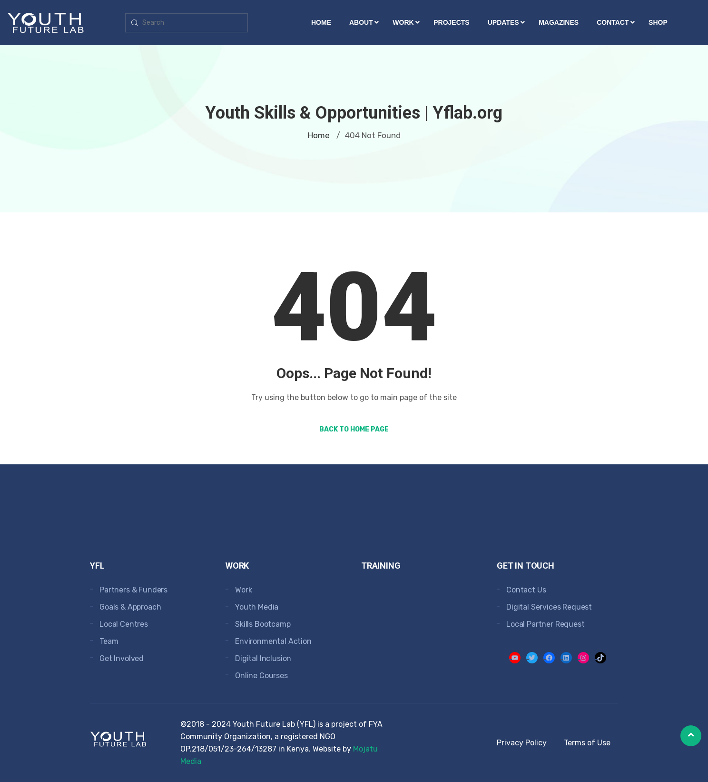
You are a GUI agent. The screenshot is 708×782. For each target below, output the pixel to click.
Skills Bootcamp (263, 624)
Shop (658, 22)
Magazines (559, 22)
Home (321, 22)
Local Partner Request (545, 624)
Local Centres (123, 624)
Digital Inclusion (263, 658)
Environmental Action (273, 641)
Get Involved (121, 658)
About (361, 22)
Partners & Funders (133, 589)
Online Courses (261, 675)
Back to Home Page (354, 429)
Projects (451, 22)
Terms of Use (587, 742)
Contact (613, 22)
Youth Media (256, 607)
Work (403, 22)
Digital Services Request (549, 607)
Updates (503, 22)
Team (108, 641)
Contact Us (526, 589)
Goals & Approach (130, 607)
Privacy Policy (522, 742)
